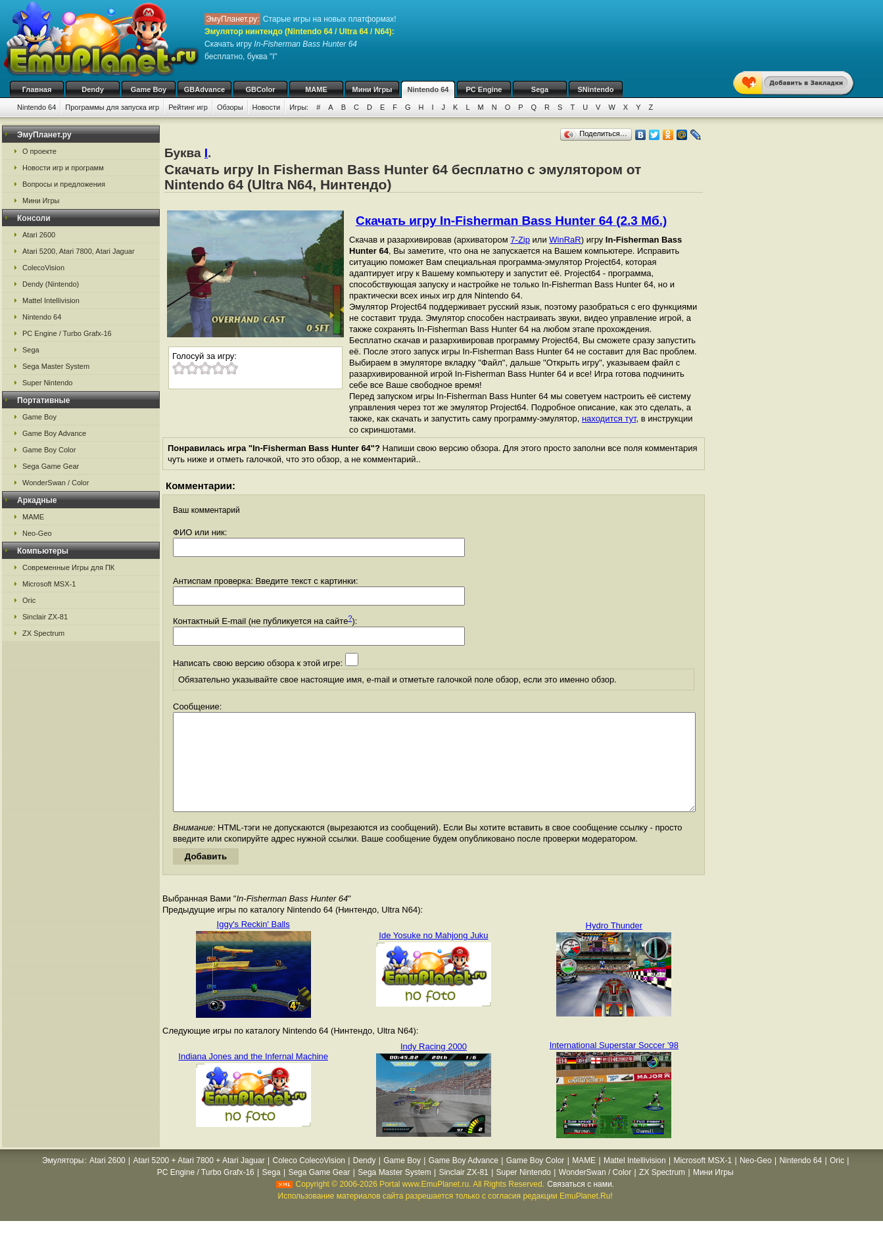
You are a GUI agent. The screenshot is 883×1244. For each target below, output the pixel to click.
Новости (266, 107)
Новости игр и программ (63, 168)
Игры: (298, 107)
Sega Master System (55, 366)
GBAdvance (204, 89)
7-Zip (520, 240)
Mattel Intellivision (51, 300)
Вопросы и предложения (63, 184)
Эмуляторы (63, 1180)
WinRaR (565, 240)
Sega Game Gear (50, 466)
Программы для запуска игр (112, 107)
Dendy (93, 89)
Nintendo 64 (428, 89)
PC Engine (483, 89)
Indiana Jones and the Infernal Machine (253, 1076)
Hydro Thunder (614, 945)
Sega (539, 89)
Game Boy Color (49, 450)
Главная (37, 89)
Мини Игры (372, 89)
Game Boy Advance (54, 433)
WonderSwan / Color (55, 483)
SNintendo (596, 89)
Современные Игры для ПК (68, 567)
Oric (29, 600)
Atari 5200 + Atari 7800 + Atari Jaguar (199, 1180)
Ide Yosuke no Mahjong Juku (433, 955)
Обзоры (230, 107)
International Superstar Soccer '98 (614, 1065)
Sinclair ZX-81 (45, 617)
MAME (316, 89)
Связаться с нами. (580, 1203)
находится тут (609, 418)
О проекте (39, 151)
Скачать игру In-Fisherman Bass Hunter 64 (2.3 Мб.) (511, 220)
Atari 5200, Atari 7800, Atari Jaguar (78, 251)
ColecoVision (43, 268)
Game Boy (148, 89)
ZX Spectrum (43, 633)
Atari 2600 (38, 235)
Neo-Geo (37, 533)
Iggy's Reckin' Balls (253, 944)
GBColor (260, 89)
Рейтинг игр (188, 107)
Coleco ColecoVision (308, 1180)
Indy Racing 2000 (433, 1066)
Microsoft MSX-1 (49, 584)
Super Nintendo (47, 383)
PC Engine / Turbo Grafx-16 (67, 333)
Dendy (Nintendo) (50, 284)
